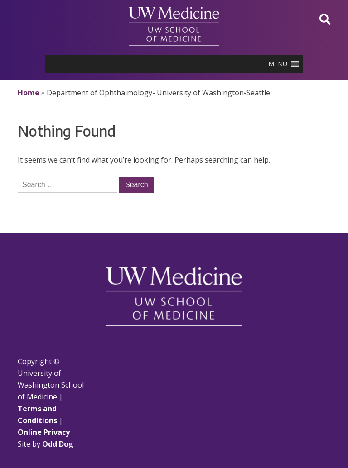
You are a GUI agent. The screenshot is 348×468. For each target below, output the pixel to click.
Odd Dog (57, 444)
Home (28, 93)
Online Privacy (44, 432)
